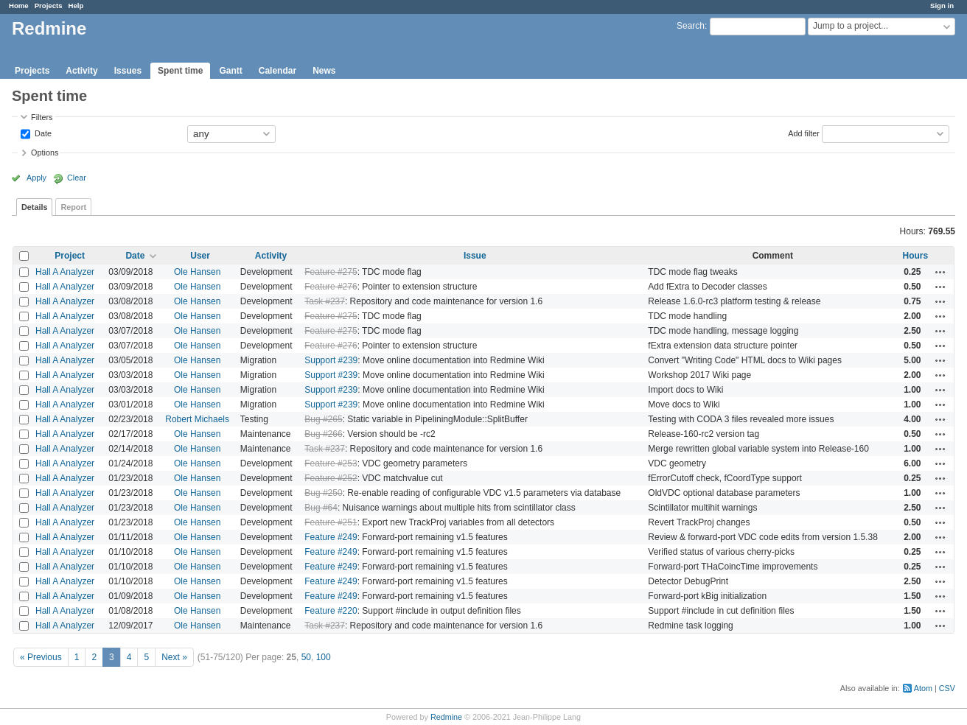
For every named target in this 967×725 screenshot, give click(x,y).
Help (76, 5)
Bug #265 (323, 419)
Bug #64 (321, 507)
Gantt (230, 71)
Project (70, 256)
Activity (81, 71)
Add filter (804, 132)
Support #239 (330, 360)
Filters (41, 117)
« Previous (41, 657)
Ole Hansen (197, 272)
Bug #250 (323, 493)
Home (19, 5)
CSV (947, 688)
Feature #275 (330, 272)
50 (306, 657)
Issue (475, 256)
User (200, 256)
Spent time (180, 71)
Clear (76, 177)
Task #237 (324, 301)
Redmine (446, 716)
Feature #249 (330, 537)
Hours (915, 256)
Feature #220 (330, 611)
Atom (923, 688)
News (324, 71)
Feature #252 (330, 478)
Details (34, 207)
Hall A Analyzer (64, 272)
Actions (940, 272)
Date (42, 132)
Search (691, 26)
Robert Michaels (197, 419)
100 (323, 657)
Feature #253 (330, 463)
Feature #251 (330, 522)
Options (44, 152)
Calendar (277, 71)
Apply (36, 177)
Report (73, 207)
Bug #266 (323, 434)
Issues (128, 71)
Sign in (942, 5)
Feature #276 (330, 286)
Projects (49, 5)
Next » (174, 657)
